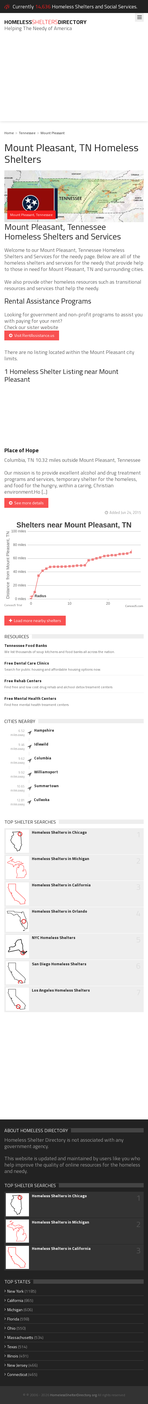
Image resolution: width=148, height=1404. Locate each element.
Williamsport (46, 771)
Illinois (12, 1356)
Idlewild (41, 744)
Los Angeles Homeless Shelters (61, 990)
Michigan (15, 1310)
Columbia (42, 758)
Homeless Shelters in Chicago (59, 832)
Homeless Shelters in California (61, 885)
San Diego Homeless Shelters (59, 963)
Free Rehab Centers (22, 680)
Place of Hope (21, 450)
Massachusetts (20, 1337)
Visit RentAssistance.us (31, 335)
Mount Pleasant (53, 133)
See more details (26, 503)
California (15, 1300)
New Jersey (17, 1365)
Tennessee (27, 133)
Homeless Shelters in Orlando (59, 911)
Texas (12, 1347)
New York (15, 1291)
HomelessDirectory (45, 21)
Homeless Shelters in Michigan (60, 858)
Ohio (11, 1328)
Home (9, 133)
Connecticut (17, 1374)
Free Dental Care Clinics (26, 663)
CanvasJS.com (134, 606)
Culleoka (42, 799)
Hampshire (44, 730)
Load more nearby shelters (35, 620)
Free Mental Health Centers (30, 698)
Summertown (46, 785)
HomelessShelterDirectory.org (73, 1395)
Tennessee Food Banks (25, 645)
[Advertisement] (74, 80)
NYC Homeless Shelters (53, 937)
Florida (13, 1319)
